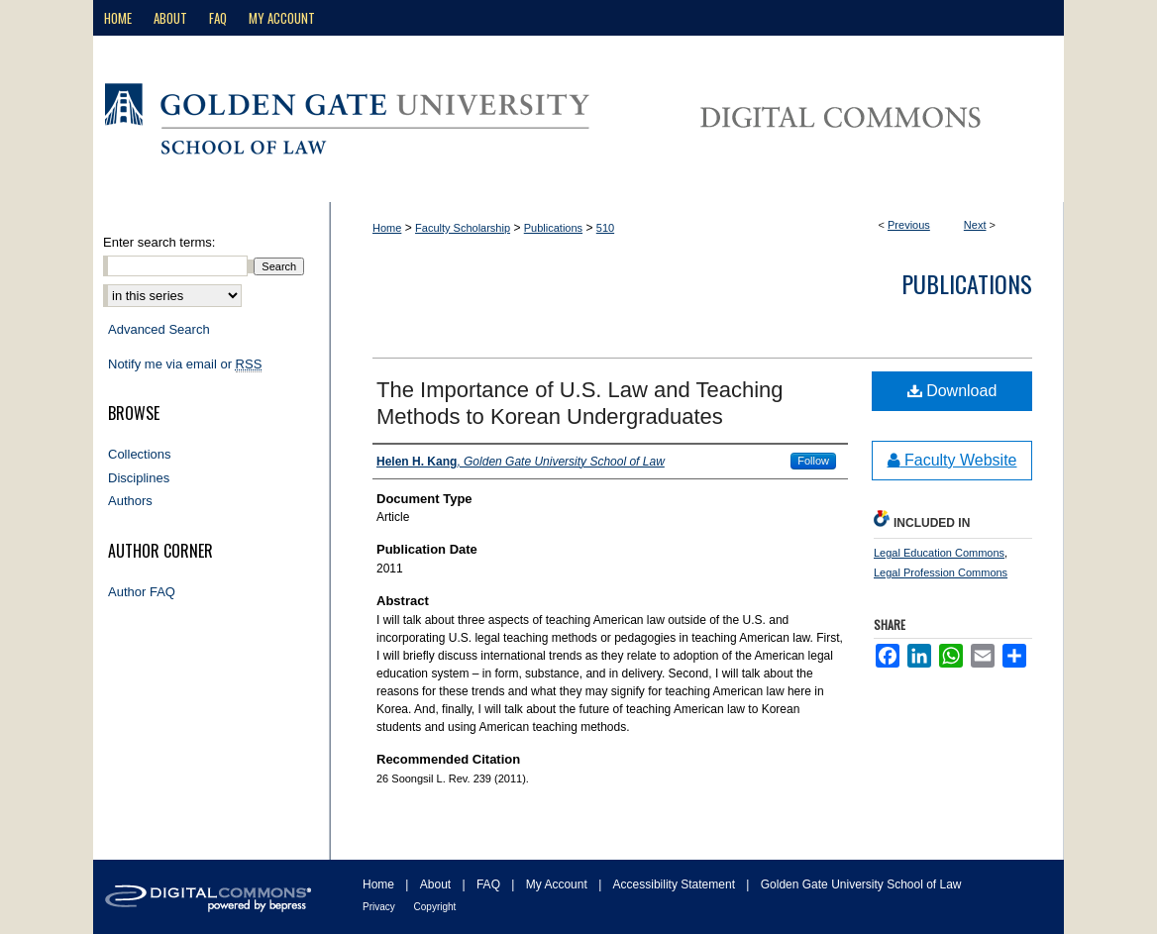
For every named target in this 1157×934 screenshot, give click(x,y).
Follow (813, 461)
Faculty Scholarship (462, 228)
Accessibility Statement (676, 884)
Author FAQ (141, 591)
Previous (909, 225)
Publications (553, 228)
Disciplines (138, 477)
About (437, 884)
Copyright (435, 906)
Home (386, 228)
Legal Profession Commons (940, 572)
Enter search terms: (159, 242)
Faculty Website (952, 460)
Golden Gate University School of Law (861, 884)
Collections (139, 454)
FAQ (489, 884)
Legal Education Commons (939, 553)
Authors (130, 500)
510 (605, 228)
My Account (558, 884)
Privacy (380, 906)
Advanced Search (159, 329)
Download (952, 390)
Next (975, 225)
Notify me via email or (185, 364)
